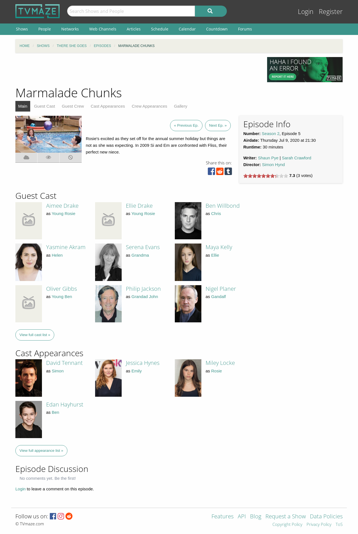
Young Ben (62, 296)
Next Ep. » (218, 125)
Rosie (216, 370)
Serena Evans (143, 247)
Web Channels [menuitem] (102, 29)
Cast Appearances (108, 106)
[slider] (265, 176)
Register (331, 11)
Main (22, 106)
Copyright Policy (287, 524)
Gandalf (218, 296)
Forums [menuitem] (245, 29)
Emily (136, 370)
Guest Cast (44, 106)
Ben (55, 412)
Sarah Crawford (296, 157)
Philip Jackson (143, 288)
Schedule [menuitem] (159, 29)
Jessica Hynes (142, 363)
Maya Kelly (219, 247)
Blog (255, 517)
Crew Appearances (149, 106)
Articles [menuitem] (134, 29)
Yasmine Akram (66, 247)
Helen (57, 255)
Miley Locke (220, 363)
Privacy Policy (319, 524)
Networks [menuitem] (70, 29)
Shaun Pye (268, 157)
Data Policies (326, 517)
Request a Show (285, 517)
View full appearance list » (41, 450)
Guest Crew (73, 106)
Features (222, 517)
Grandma (140, 255)
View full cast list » (35, 335)
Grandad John (144, 296)
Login (306, 11)
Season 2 (270, 133)
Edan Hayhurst (64, 404)
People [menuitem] (44, 29)
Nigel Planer (221, 288)
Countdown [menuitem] (217, 29)
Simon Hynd (273, 164)
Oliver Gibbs (61, 288)
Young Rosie (64, 213)
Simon (58, 370)
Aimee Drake (62, 205)
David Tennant (64, 363)
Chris (216, 213)
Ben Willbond (223, 205)
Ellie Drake (139, 205)
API (242, 517)
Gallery (180, 106)
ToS (339, 524)
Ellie (215, 255)
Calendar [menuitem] (187, 29)
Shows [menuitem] (22, 29)
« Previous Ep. (186, 125)
